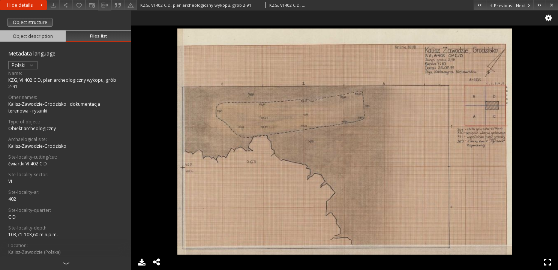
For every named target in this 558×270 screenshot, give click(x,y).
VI (10, 181)
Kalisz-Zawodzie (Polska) (34, 252)
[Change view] (92, 5)
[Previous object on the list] (500, 5)
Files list (98, 36)
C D (12, 217)
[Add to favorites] (79, 5)
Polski (22, 65)
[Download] (53, 5)
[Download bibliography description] (104, 5)
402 (12, 199)
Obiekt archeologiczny (32, 128)
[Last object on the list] (539, 5)
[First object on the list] (480, 5)
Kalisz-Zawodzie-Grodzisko (37, 146)
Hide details (26, 5)
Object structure (30, 22)
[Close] (552, 5)
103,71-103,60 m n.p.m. (33, 234)
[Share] (66, 5)
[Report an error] (130, 5)
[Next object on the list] (523, 5)
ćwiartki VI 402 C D (27, 163)
